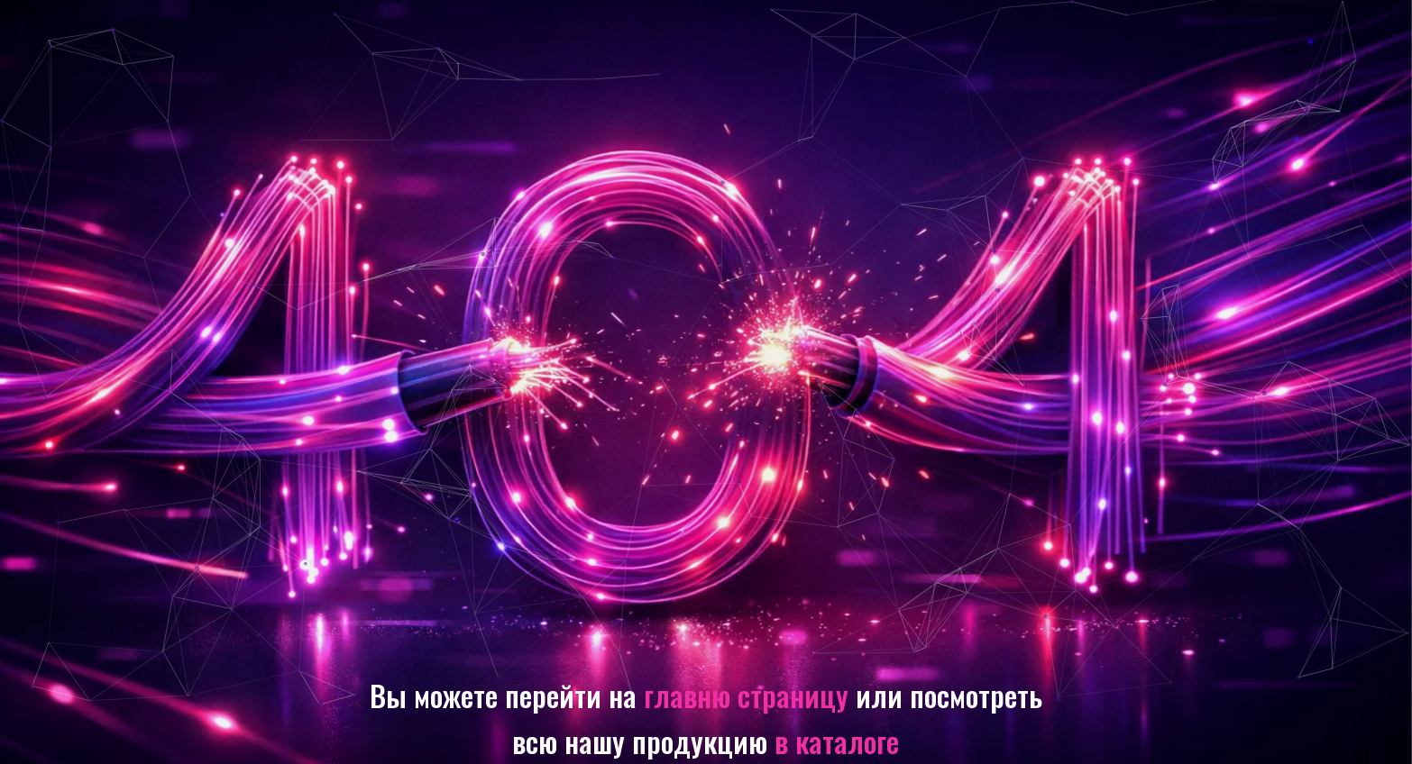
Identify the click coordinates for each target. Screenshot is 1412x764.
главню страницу (746, 694)
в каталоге (837, 740)
